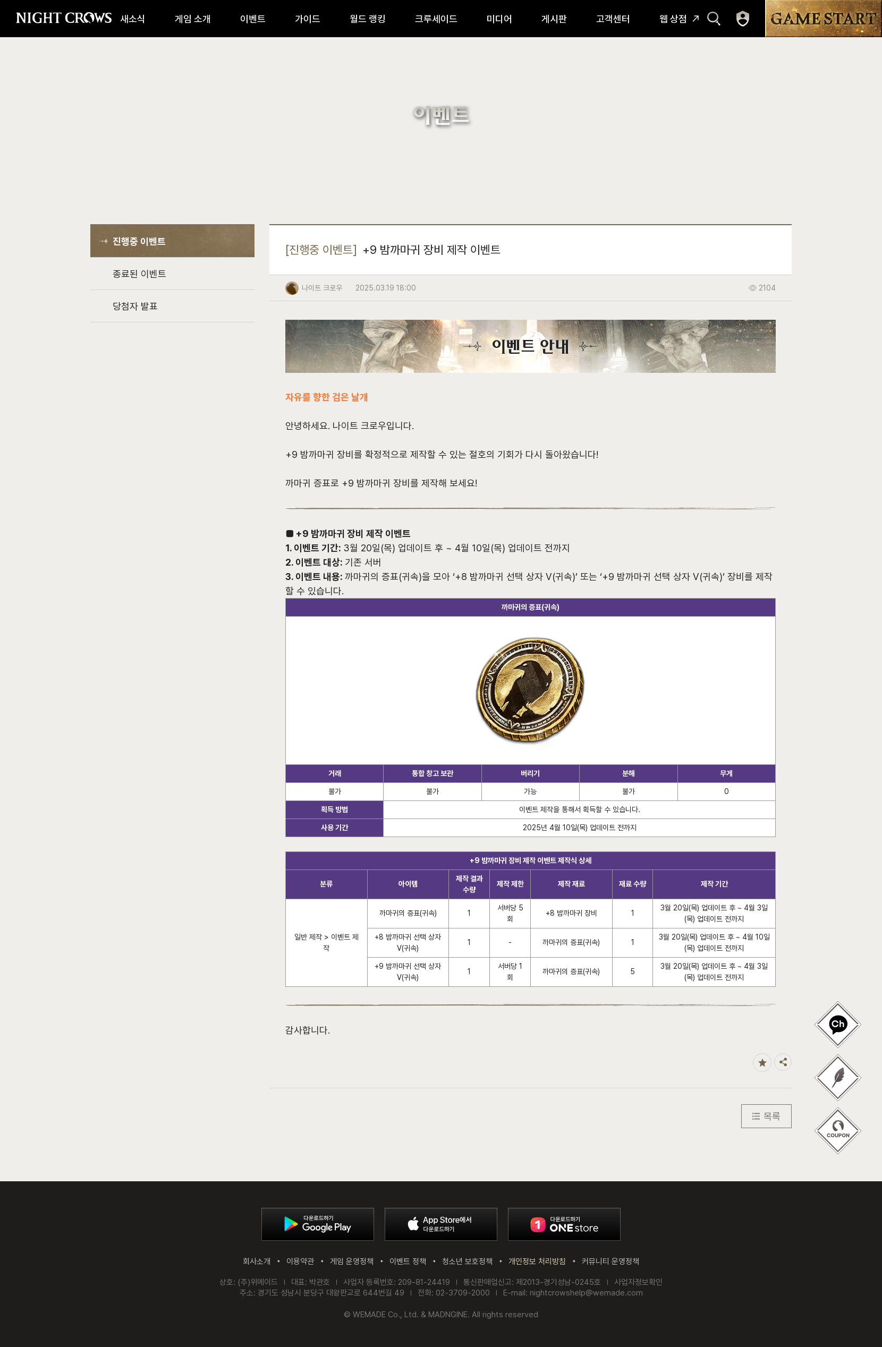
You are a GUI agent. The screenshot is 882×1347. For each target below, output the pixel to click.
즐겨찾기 (762, 1062)
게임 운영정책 (352, 1261)
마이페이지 (742, 19)
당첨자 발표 (135, 306)
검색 (713, 18)
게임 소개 (193, 18)
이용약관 (300, 1261)
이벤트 (253, 18)
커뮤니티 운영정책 (610, 1261)
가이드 (307, 18)
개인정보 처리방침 (537, 1261)
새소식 (133, 18)
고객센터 (613, 18)
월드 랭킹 (368, 18)
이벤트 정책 (407, 1261)
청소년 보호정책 (467, 1261)
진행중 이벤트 (139, 241)
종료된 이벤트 (139, 273)
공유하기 (783, 1062)
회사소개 (256, 1261)
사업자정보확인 (638, 1282)
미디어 (499, 18)
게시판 (554, 18)
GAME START (823, 18)
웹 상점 (673, 18)
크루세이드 (436, 18)
